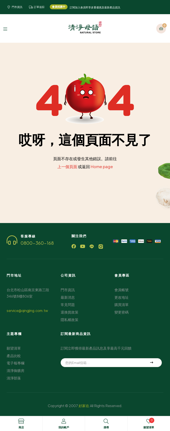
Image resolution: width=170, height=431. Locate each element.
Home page (102, 166)
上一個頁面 (67, 166)
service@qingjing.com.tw (27, 310)
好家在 (84, 405)
